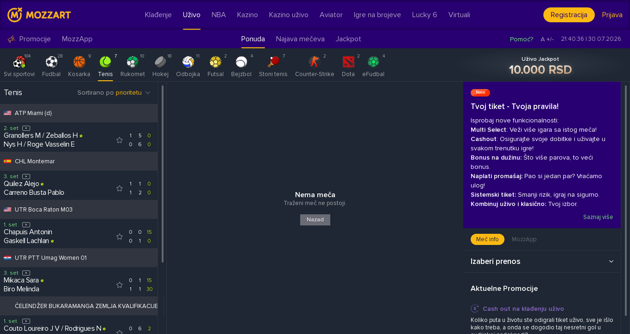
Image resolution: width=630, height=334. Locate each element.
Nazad (315, 219)
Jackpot (348, 39)
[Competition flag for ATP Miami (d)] (7, 113)
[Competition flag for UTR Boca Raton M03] (7, 209)
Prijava (612, 14)
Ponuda (253, 39)
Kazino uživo (289, 14)
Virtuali (459, 14)
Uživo (192, 14)
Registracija (569, 14)
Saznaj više (598, 217)
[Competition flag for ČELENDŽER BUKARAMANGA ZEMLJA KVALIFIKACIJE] (7, 306)
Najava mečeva (300, 39)
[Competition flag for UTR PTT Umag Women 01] (7, 258)
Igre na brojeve (377, 14)
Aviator (331, 14)
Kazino (247, 14)
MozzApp (77, 39)
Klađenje (158, 14)
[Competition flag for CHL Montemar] (7, 161)
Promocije (29, 39)
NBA (219, 14)
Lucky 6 (424, 14)
